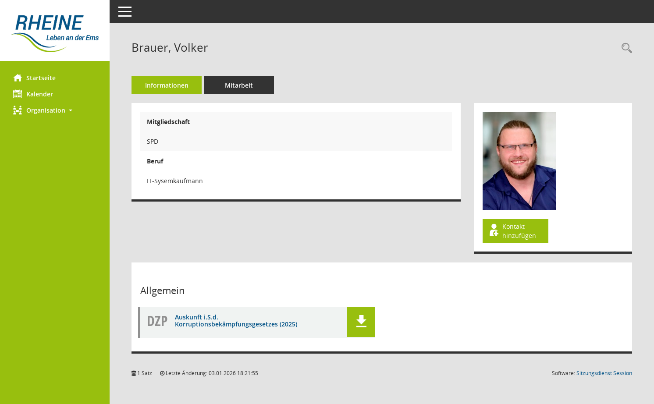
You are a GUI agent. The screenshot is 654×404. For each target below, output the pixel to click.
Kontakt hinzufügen (512, 231)
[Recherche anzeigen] (624, 48)
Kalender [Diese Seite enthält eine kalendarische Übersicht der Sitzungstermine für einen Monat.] (33, 93)
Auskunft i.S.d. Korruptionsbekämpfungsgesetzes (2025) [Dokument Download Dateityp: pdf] (236, 321)
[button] (55, 110)
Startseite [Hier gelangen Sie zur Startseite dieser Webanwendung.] (34, 77)
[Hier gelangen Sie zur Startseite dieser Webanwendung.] (55, 33)
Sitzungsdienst (604, 373)
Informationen (166, 85)
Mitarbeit (239, 85)
